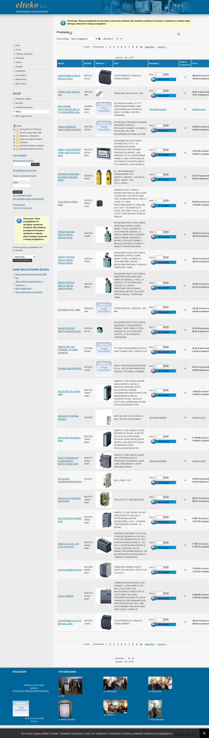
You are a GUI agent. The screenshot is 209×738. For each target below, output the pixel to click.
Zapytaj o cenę (198, 109)
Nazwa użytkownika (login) (24, 176)
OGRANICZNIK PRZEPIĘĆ (70, 368)
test (17, 278)
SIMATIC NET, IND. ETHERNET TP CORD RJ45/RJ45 (68, 350)
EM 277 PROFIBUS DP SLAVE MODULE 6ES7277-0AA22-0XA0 (68, 461)
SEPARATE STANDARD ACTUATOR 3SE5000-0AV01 (68, 177)
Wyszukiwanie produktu (23, 161)
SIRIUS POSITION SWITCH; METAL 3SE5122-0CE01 (66, 260)
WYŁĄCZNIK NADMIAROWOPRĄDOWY (31, 703)
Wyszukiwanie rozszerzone (25, 170)
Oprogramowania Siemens (31, 149)
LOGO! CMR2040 (65, 596)
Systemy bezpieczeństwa (31, 139)
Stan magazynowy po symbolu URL (31, 274)
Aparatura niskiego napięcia (32, 145)
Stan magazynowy (23, 288)
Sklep (19, 126)
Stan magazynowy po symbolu (28, 292)
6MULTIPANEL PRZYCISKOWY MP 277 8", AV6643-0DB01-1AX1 (69, 109)
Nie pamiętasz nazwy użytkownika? (28, 199)
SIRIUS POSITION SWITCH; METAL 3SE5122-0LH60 (66, 235)
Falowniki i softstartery (29, 136)
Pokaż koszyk (19, 205)
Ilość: (152, 74)
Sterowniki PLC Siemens (30, 129)
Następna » (150, 47)
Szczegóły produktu (158, 109)
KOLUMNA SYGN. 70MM (69, 310)
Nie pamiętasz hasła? (22, 195)
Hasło (15, 182)
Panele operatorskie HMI (30, 133)
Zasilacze (24, 142)
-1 (185, 77)
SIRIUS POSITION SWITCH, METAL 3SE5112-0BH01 (66, 285)
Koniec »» (162, 47)
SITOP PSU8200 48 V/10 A (70, 570)
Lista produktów (20, 155)
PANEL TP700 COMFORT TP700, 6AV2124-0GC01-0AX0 (69, 152)
